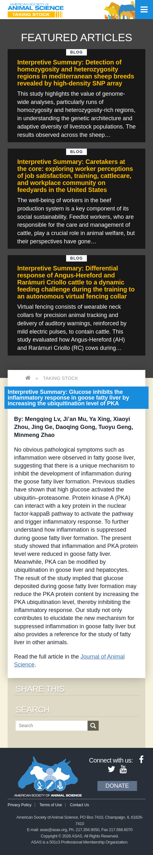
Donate (117, 786)
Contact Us (79, 805)
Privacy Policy (20, 805)
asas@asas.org (53, 829)
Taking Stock (60, 378)
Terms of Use (51, 805)
